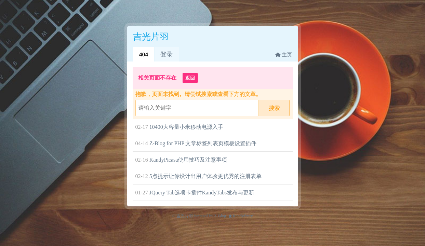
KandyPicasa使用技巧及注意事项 (188, 160)
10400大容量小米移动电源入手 (186, 127)
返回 (190, 78)
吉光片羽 (184, 216)
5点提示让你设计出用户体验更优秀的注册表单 (205, 176)
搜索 (274, 108)
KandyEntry (243, 216)
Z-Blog (220, 216)
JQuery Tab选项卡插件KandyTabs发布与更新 (201, 192)
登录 (166, 54)
